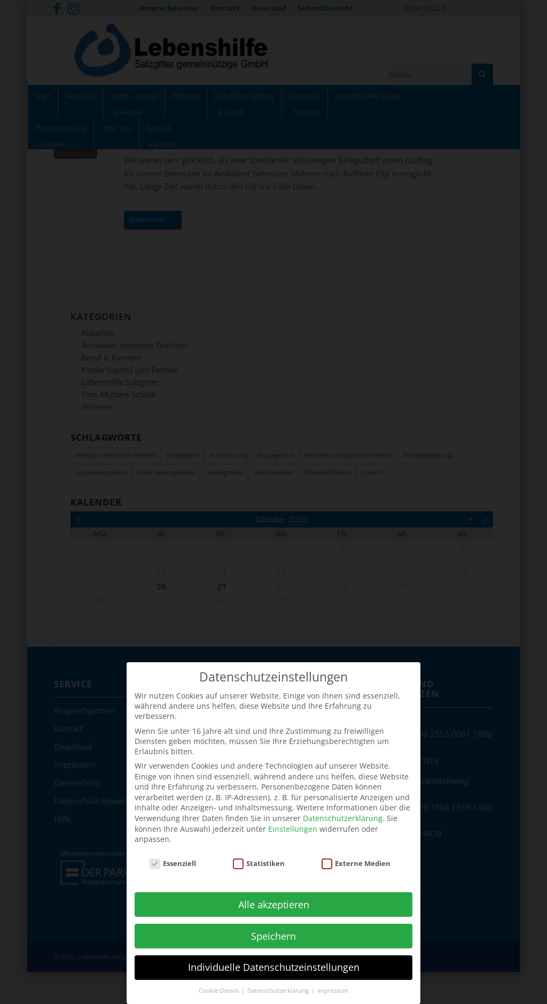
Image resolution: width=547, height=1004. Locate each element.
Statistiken (259, 855)
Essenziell (173, 855)
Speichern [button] (273, 927)
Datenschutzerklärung (342, 809)
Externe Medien (356, 855)
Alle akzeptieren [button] (273, 896)
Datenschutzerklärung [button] (278, 982)
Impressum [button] (332, 982)
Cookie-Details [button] (219, 982)
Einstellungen (292, 820)
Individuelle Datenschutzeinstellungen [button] (274, 959)
